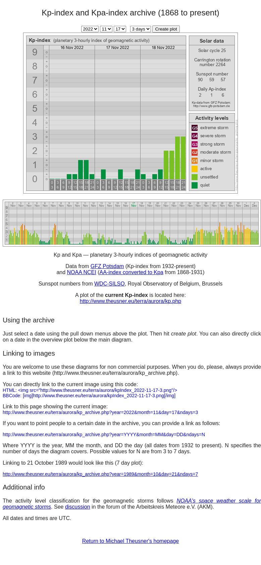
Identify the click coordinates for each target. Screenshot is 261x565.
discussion (77, 507)
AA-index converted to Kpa (131, 272)
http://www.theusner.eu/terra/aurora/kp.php (130, 301)
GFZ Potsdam (107, 266)
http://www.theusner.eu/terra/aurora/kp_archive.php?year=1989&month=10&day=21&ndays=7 (100, 474)
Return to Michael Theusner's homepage (130, 541)
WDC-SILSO (109, 284)
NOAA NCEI (81, 272)
